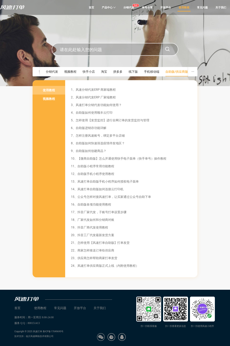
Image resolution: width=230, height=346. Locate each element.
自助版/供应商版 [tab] (176, 71)
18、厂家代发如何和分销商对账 (92, 220)
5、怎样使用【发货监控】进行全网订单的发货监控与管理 (110, 120)
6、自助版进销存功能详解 (88, 128)
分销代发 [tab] (52, 71)
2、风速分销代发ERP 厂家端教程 (93, 97)
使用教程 (184, 7)
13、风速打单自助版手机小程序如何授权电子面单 (105, 181)
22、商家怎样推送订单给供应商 (92, 250)
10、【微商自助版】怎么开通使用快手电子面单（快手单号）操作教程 (118, 158)
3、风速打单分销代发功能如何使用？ (96, 105)
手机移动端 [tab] (151, 71)
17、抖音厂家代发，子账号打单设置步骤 (99, 212)
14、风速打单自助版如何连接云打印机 (97, 189)
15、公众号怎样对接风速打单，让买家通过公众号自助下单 (111, 197)
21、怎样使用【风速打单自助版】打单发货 (100, 243)
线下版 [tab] (133, 71)
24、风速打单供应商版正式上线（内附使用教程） (105, 266)
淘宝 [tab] (104, 71)
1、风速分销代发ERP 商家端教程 (93, 89)
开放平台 (165, 7)
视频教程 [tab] (70, 71)
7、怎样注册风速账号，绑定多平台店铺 (98, 135)
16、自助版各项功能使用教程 (91, 204)
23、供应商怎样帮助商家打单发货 (94, 258)
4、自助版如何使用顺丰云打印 (92, 112)
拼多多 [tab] (117, 71)
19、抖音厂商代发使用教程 (89, 227)
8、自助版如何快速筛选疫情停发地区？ (98, 143)
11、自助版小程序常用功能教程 (92, 166)
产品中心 (109, 7)
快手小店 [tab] (89, 71)
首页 (91, 7)
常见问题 (202, 7)
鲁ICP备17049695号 (53, 331)
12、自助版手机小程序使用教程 (92, 174)
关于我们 (220, 7)
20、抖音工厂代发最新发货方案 (92, 235)
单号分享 (147, 7)
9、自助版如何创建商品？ (88, 151)
